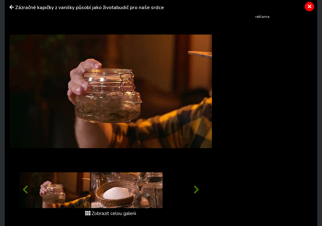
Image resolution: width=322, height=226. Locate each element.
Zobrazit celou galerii (110, 213)
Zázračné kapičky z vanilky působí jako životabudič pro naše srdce (89, 7)
